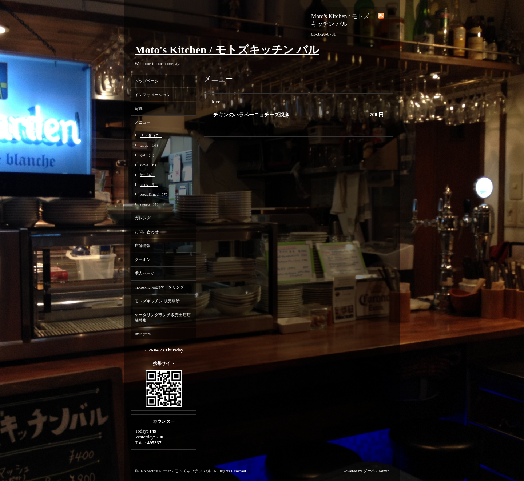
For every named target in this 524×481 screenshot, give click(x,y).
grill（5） (148, 155)
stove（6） (149, 165)
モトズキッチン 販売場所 (157, 301)
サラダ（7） (151, 135)
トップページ (147, 81)
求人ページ (145, 273)
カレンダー (145, 218)
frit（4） (147, 174)
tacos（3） (149, 184)
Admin (383, 471)
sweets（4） (150, 204)
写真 (139, 108)
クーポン (143, 259)
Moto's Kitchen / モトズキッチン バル (227, 50)
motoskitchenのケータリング (159, 287)
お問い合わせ (147, 232)
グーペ (369, 471)
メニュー (143, 122)
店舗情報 (143, 245)
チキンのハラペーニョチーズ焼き (251, 115)
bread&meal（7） (155, 194)
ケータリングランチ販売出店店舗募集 (163, 317)
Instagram (143, 333)
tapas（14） (150, 145)
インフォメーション (153, 94)
